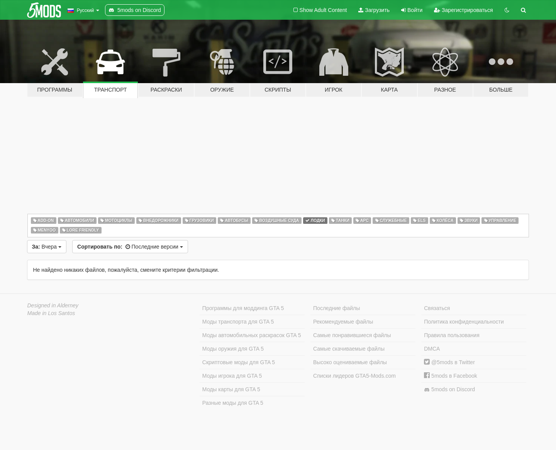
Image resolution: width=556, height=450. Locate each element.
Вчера (47, 247)
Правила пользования (452, 335)
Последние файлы (336, 308)
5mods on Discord (449, 389)
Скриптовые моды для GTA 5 (238, 362)
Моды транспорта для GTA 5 (238, 322)
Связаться (437, 308)
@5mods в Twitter (449, 362)
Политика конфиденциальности (464, 322)
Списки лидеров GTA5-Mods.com (354, 376)
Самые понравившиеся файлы (352, 335)
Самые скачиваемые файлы (349, 349)
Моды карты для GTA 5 (231, 389)
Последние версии (130, 247)
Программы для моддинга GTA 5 (243, 308)
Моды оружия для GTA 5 (233, 349)
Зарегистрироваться (463, 10)
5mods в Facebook (450, 375)
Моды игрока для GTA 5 (232, 376)
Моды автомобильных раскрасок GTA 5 (251, 335)
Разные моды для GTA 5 (232, 403)
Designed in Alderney (53, 305)
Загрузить (374, 10)
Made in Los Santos (51, 313)
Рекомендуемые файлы (343, 322)
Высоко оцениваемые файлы (350, 362)
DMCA (432, 349)
